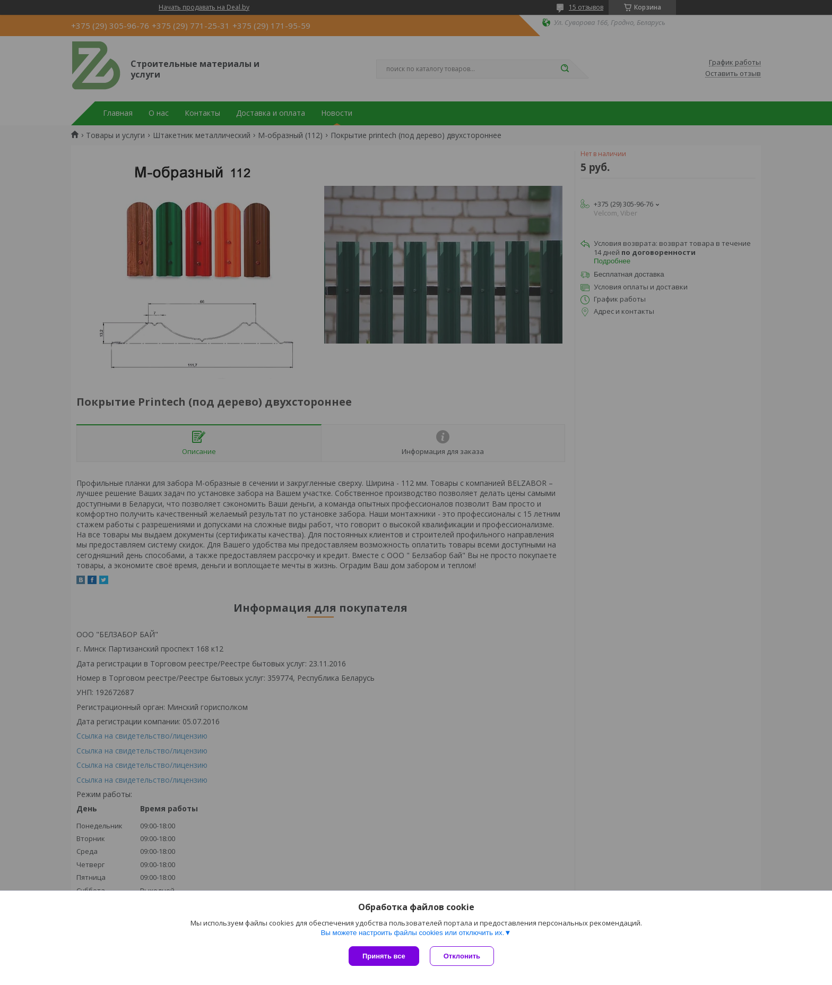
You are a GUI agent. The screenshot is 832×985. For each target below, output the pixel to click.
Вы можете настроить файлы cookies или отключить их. (412, 933)
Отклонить (462, 956)
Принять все (383, 956)
